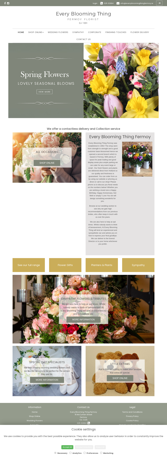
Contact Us (83, 39)
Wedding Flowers (58, 32)
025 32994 (83, 423)
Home (21, 32)
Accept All (67, 447)
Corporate (94, 32)
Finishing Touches (116, 32)
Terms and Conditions (132, 412)
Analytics (76, 453)
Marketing (106, 453)
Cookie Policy (132, 420)
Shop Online (36, 32)
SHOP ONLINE (46, 163)
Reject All (100, 447)
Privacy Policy (132, 416)
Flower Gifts (65, 265)
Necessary (60, 453)
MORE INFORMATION (83, 319)
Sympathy (78, 32)
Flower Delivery (140, 32)
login (95, 3)
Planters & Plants (101, 265)
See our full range (29, 265)
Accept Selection (84, 447)
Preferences (91, 453)
